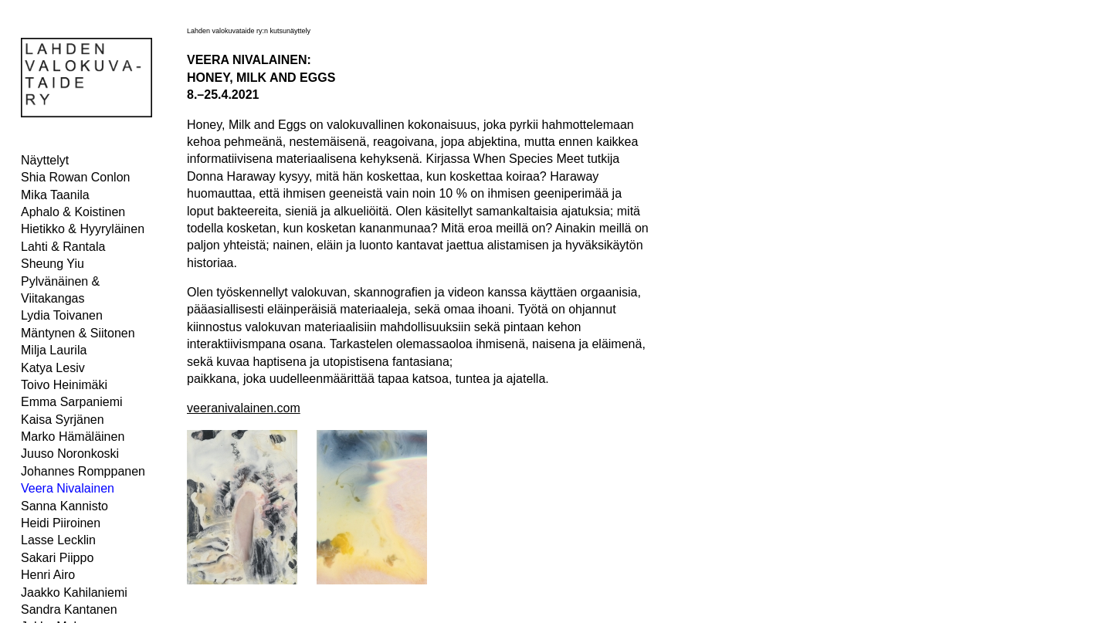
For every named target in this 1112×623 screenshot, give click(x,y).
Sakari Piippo (57, 557)
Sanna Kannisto (64, 506)
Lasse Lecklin (58, 540)
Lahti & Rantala (63, 246)
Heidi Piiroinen (60, 523)
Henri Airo (48, 574)
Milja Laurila (53, 350)
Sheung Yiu (52, 263)
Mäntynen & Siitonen (78, 333)
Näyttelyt (45, 160)
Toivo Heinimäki (64, 384)
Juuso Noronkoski (70, 453)
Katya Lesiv (53, 367)
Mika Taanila (55, 194)
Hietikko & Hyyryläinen (82, 228)
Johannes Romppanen (83, 471)
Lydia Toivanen (62, 315)
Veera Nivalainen (67, 488)
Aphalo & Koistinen (73, 211)
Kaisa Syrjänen (62, 419)
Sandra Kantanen (69, 609)
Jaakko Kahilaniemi (74, 592)
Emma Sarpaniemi (72, 401)
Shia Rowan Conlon (75, 177)
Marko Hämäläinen (72, 436)
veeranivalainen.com (243, 408)
